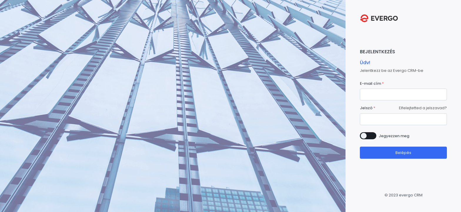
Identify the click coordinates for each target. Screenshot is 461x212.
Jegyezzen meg (394, 136)
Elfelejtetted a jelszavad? (423, 108)
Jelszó (366, 108)
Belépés (403, 152)
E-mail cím (370, 83)
